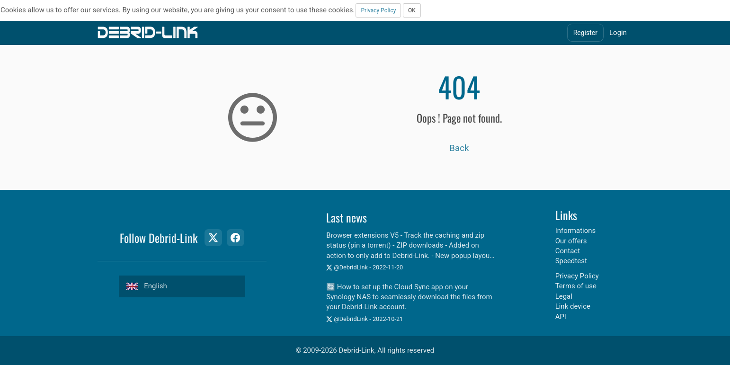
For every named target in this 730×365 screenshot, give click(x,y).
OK (412, 10)
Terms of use (575, 286)
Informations (575, 230)
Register (585, 32)
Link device (572, 306)
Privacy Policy (378, 10)
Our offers (571, 241)
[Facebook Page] (235, 237)
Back (459, 148)
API (560, 316)
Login (618, 32)
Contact (567, 251)
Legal (563, 296)
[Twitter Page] (213, 237)
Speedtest (571, 261)
